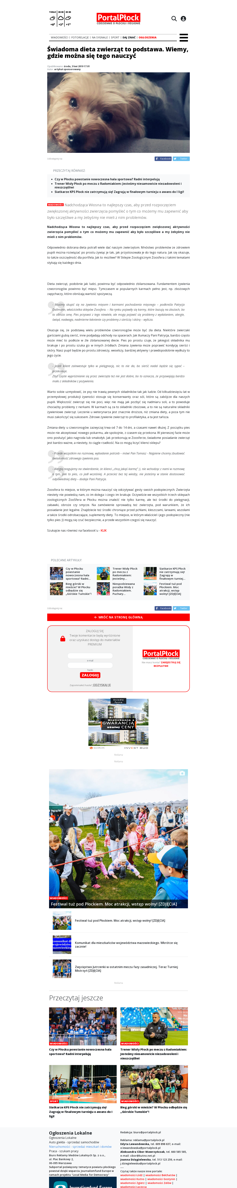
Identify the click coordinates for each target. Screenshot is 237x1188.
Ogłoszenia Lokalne (62, 1138)
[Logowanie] (183, 18)
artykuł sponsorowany (67, 69)
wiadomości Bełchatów (160, 1175)
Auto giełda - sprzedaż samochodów (74, 1142)
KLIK (104, 530)
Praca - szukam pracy (64, 1151)
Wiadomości (55, 204)
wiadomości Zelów (159, 1183)
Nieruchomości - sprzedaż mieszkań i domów (80, 1147)
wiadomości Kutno (132, 1179)
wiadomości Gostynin (161, 1179)
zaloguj (90, 675)
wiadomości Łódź (131, 1175)
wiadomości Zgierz (132, 1183)
